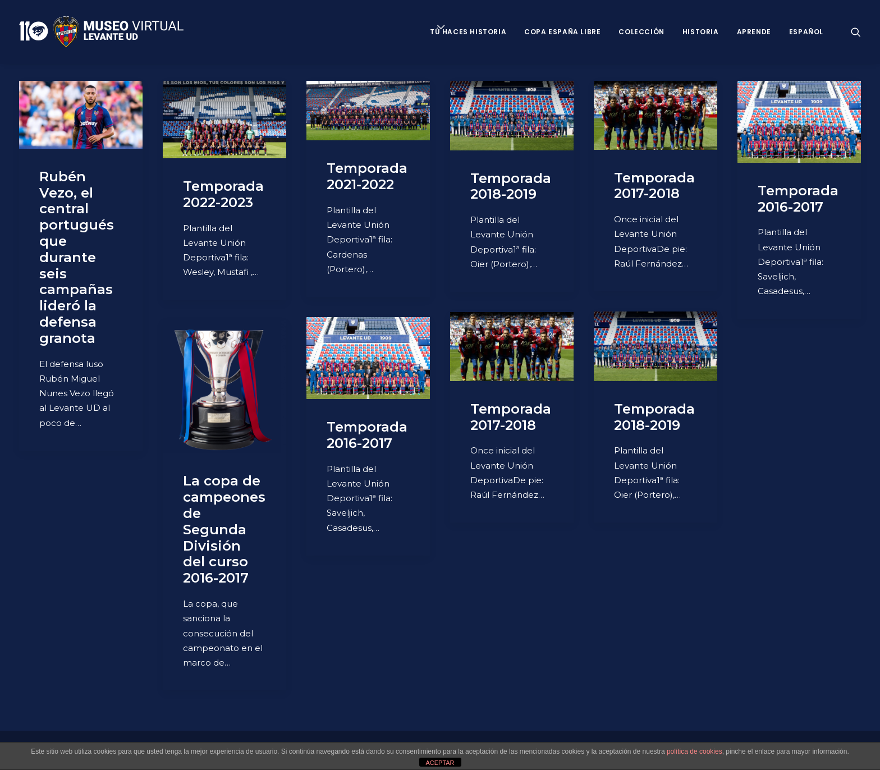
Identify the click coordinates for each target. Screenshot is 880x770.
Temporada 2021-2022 (367, 176)
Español (806, 31)
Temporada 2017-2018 (654, 185)
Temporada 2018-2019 (510, 186)
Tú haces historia (468, 31)
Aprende (754, 31)
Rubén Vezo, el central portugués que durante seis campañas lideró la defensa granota (76, 257)
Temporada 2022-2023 (223, 194)
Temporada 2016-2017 (798, 198)
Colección (641, 31)
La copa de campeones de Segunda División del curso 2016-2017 (224, 529)
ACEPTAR (439, 762)
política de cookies (694, 751)
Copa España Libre (562, 31)
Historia (700, 31)
